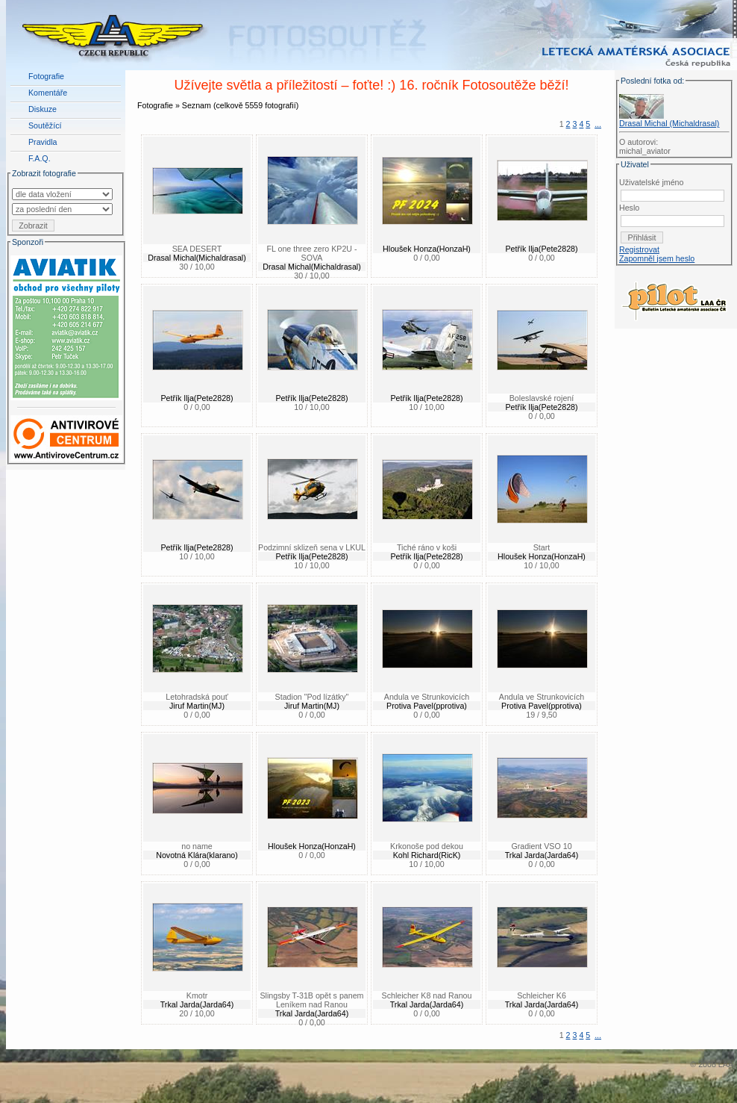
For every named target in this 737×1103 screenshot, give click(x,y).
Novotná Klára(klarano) (197, 855)
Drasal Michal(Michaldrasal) (196, 257)
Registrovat (639, 249)
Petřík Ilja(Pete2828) (541, 248)
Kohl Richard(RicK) (427, 855)
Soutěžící (44, 125)
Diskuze (42, 109)
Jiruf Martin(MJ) (197, 705)
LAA (725, 1064)
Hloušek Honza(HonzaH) (427, 248)
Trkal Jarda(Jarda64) (542, 855)
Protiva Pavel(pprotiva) (426, 705)
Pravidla (42, 141)
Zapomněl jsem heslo (656, 258)
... (598, 123)
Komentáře (47, 92)
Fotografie (46, 76)
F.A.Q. (39, 158)
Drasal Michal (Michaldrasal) (669, 123)
